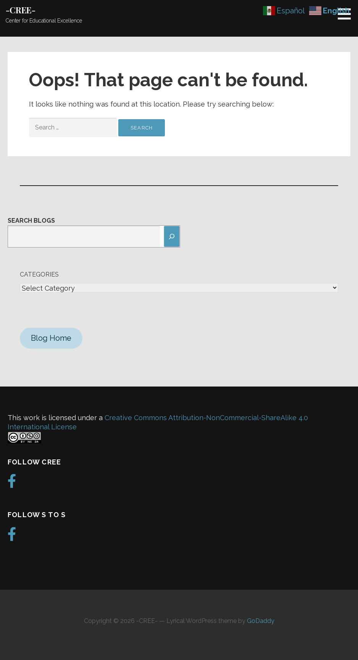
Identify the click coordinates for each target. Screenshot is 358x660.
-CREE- (20, 10)
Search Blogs (31, 220)
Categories (39, 274)
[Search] (172, 236)
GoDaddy (260, 620)
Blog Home (51, 338)
